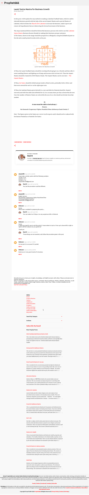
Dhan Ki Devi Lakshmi (38, 23)
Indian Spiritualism (31, 310)
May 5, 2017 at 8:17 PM (32, 212)
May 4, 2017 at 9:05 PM (30, 173)
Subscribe (54, 483)
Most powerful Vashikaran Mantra (34, 348)
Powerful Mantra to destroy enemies (35, 446)
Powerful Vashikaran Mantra (33, 404)
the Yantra (22, 83)
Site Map (66, 491)
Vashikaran (29, 302)
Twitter (38, 483)
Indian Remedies (30, 303)
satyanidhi (22, 174)
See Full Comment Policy (20, 284)
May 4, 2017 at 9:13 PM (30, 194)
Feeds (33, 483)
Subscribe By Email (33, 326)
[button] (15, 14)
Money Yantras (27, 142)
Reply (20, 190)
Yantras (28, 300)
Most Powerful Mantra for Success (35, 362)
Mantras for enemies (31, 390)
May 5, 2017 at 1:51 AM (29, 205)
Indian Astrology (30, 307)
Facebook (43, 483)
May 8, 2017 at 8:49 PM (32, 232)
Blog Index (29, 312)
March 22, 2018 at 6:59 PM (30, 249)
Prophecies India (30, 308)
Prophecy (29, 305)
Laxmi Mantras (18, 142)
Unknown (21, 205)
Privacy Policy (55, 491)
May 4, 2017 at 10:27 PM (33, 184)
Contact (61, 491)
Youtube (49, 483)
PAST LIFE (28, 418)
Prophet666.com (37, 158)
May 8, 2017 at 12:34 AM (29, 221)
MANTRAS (29, 460)
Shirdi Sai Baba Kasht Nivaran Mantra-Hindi (37, 334)
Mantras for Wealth (31, 432)
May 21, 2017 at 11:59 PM (29, 242)
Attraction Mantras (31, 376)
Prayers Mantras (30, 298)
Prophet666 (11, 2)
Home (28, 296)
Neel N (25, 184)
